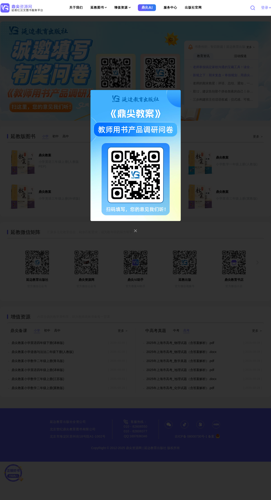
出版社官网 (193, 7)
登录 (266, 7)
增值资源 (122, 7)
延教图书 (98, 7)
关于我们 (76, 7)
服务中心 (170, 7)
